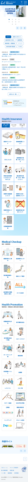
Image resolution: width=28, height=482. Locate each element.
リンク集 (3, 473)
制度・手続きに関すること (22, 125)
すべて (8, 37)
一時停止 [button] (24, 28)
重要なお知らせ (17, 37)
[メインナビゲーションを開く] (25, 2)
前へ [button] (17, 28)
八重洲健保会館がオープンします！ (11, 74)
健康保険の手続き (9, 40)
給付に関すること (14, 125)
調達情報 (10, 473)
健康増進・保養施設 (10, 43)
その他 (20, 46)
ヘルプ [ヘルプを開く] (21, 4)
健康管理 (19, 40)
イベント (20, 43)
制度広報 (12, 470)
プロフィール (4, 467)
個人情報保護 (4, 470)
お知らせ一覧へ (13, 94)
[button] (9, 19)
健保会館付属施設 (10, 46)
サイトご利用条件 (14, 467)
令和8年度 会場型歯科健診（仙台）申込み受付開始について (13, 68)
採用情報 (16, 473)
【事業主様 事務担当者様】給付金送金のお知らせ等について (14, 55)
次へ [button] (21, 28)
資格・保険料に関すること (5, 125)
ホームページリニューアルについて (11, 62)
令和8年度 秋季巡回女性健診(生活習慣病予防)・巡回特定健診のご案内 (13, 81)
